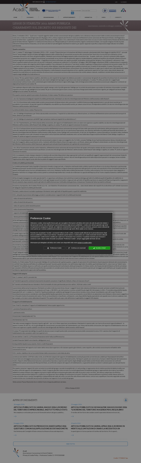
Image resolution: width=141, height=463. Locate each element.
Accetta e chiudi (99, 248)
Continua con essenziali (77, 248)
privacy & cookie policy (85, 242)
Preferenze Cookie (54, 248)
